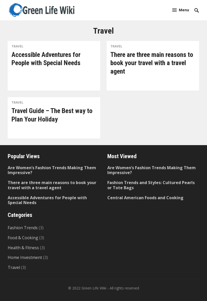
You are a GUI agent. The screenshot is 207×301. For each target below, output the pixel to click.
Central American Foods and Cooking (145, 197)
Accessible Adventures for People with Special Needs (47, 200)
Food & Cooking (23, 237)
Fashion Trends (23, 227)
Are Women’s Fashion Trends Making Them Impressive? (52, 170)
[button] (180, 10)
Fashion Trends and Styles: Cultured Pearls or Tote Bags (151, 185)
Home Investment (25, 257)
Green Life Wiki (93, 288)
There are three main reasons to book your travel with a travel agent (151, 63)
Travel (17, 46)
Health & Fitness (23, 247)
